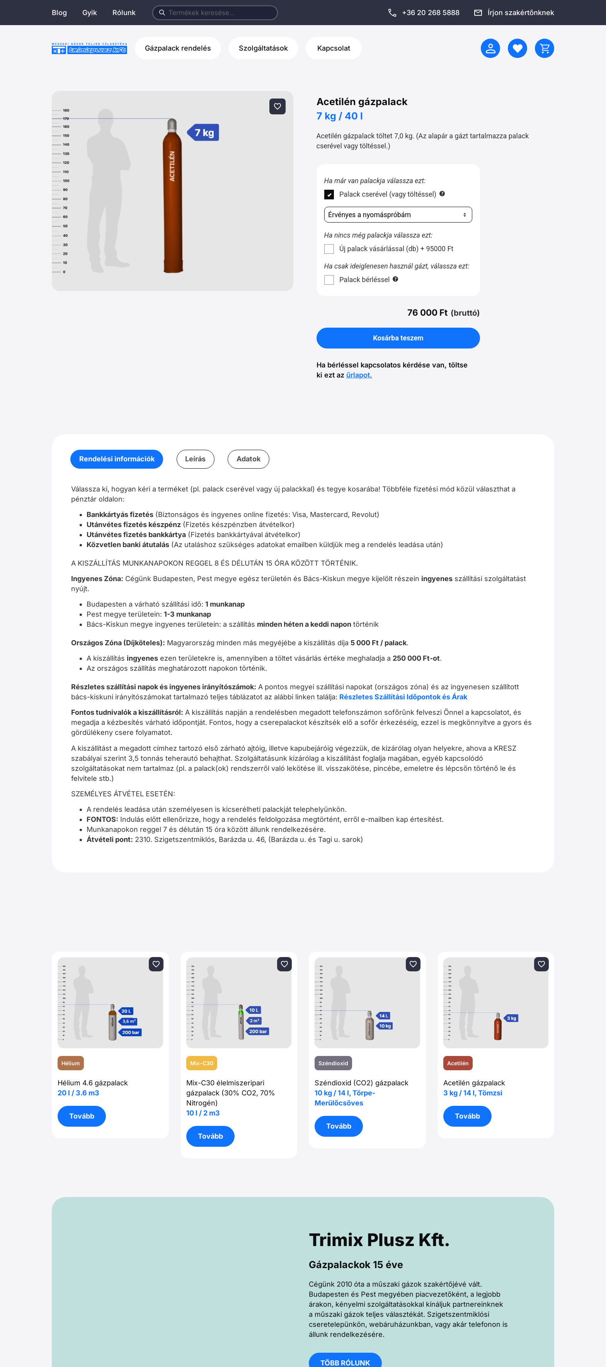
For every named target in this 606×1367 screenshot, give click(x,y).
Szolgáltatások (263, 48)
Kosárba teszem (398, 338)
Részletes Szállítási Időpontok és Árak (403, 697)
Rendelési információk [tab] (117, 459)
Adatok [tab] (248, 459)
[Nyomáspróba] (398, 215)
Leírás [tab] (195, 459)
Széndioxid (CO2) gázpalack (362, 1093)
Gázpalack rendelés (178, 48)
